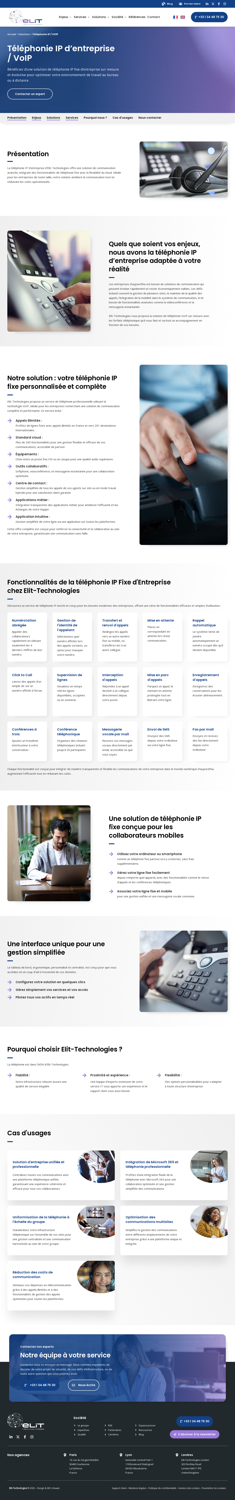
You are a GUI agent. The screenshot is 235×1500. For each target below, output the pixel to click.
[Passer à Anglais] (183, 17)
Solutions (24, 34)
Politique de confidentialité (162, 1488)
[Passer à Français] (175, 17)
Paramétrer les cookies (214, 1488)
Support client (119, 1488)
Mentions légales (137, 1488)
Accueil (11, 34)
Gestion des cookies (189, 1488)
